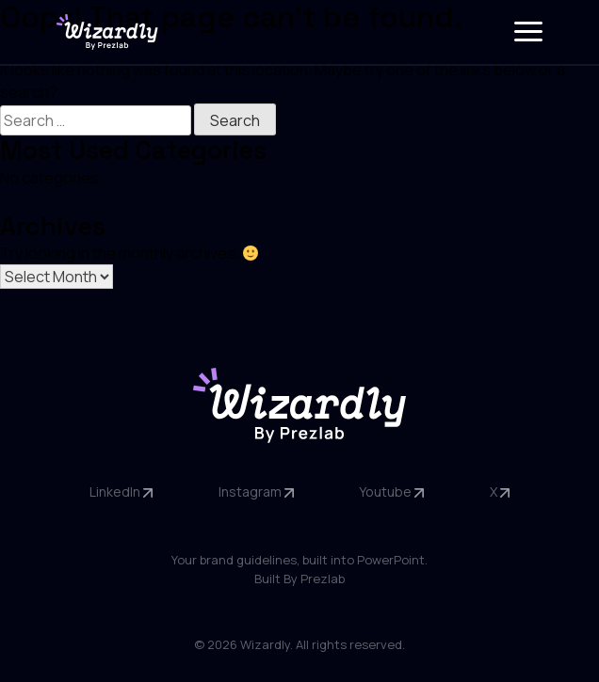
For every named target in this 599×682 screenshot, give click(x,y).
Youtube (391, 491)
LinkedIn (121, 491)
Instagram (256, 491)
